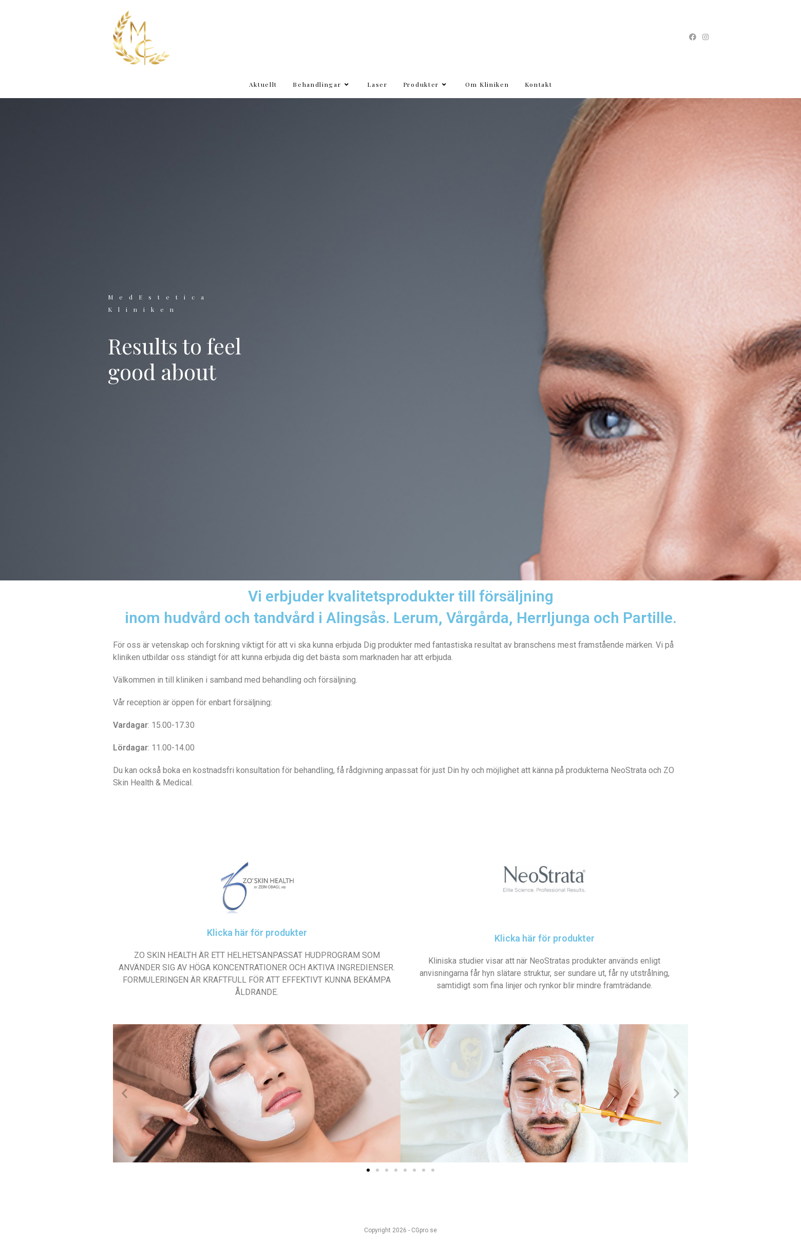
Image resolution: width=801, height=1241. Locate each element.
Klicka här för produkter (257, 932)
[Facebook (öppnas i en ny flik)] (692, 37)
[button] (124, 1093)
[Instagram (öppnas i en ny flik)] (704, 37)
